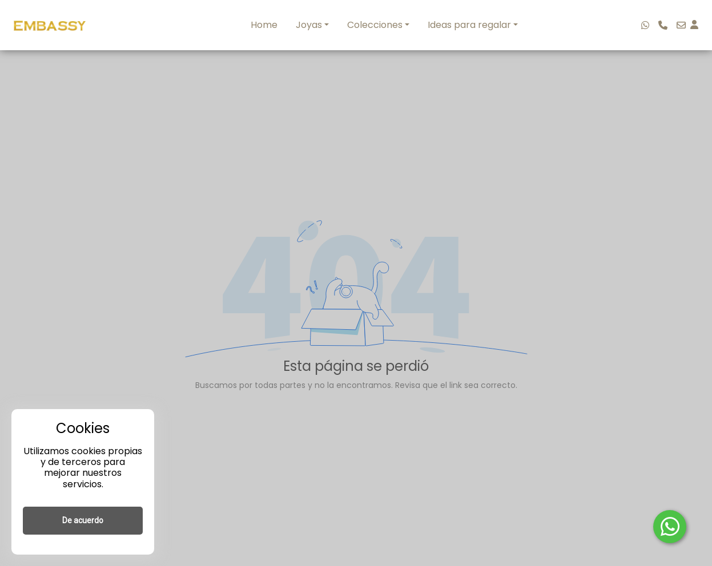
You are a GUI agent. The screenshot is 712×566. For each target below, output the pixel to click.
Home (264, 24)
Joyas (309, 24)
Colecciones (375, 24)
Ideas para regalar (469, 24)
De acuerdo (82, 520)
